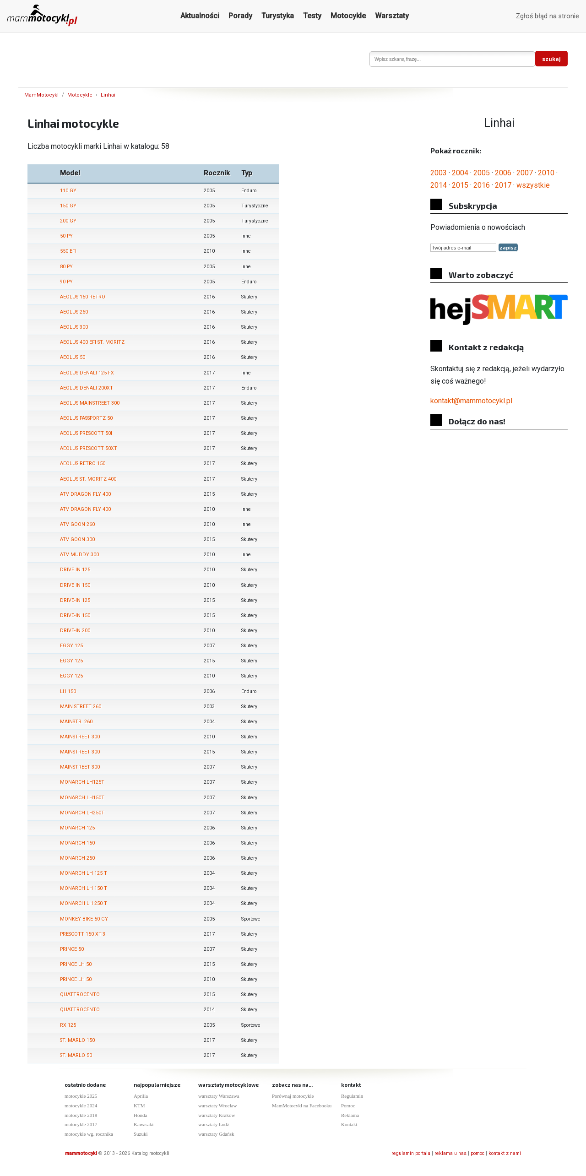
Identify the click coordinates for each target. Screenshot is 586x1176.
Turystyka (277, 15)
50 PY (66, 236)
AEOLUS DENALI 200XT (86, 388)
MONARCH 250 (77, 858)
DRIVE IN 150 (75, 585)
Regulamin (352, 1096)
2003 (438, 172)
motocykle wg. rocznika (89, 1134)
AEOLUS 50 (72, 357)
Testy (312, 15)
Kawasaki (143, 1124)
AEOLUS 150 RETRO (82, 297)
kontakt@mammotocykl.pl (471, 400)
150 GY (68, 206)
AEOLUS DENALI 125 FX (87, 373)
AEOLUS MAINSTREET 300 (89, 403)
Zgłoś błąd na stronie (547, 16)
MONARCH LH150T (82, 798)
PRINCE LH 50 (76, 964)
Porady (240, 15)
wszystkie (533, 185)
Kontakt (349, 1124)
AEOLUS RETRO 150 (82, 463)
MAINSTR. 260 (76, 722)
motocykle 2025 (81, 1096)
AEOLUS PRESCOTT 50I (86, 433)
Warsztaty (392, 15)
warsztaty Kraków (216, 1115)
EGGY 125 (71, 646)
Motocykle (348, 15)
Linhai (108, 95)
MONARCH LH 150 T (83, 888)
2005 (481, 172)
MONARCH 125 (77, 828)
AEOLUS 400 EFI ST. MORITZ (92, 342)
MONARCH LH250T (82, 813)
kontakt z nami (504, 1153)
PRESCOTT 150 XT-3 (82, 934)
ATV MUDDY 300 (79, 555)
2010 (546, 172)
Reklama (350, 1115)
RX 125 (68, 1025)
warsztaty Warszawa (218, 1096)
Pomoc (348, 1105)
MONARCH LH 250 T (83, 903)
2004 (460, 172)
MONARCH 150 (77, 843)
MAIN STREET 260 (80, 707)
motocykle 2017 (81, 1124)
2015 (460, 185)
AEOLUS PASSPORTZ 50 (86, 418)
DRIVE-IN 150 (75, 615)
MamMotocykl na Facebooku (301, 1105)
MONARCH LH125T (82, 782)
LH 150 (68, 691)
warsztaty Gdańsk (216, 1134)
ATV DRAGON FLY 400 (85, 494)
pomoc (477, 1153)
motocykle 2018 (81, 1115)
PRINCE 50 (72, 949)
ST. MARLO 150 (77, 1040)
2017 (503, 185)
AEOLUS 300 (74, 327)
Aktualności (199, 15)
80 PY (66, 267)
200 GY (68, 221)
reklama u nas (450, 1153)
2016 (481, 185)
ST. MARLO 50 (76, 1055)
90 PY (66, 282)
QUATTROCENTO (80, 994)
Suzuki (141, 1134)
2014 (438, 185)
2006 (503, 172)
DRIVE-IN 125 (75, 600)
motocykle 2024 (81, 1105)
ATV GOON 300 (77, 539)
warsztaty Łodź (213, 1124)
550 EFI (68, 251)
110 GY (68, 191)
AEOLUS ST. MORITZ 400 (88, 479)
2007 (524, 172)
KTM (139, 1105)
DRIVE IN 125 (75, 570)
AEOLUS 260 (74, 312)
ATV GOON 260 (77, 524)
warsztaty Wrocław (217, 1105)
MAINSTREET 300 (80, 737)
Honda (140, 1115)
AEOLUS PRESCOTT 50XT (88, 448)
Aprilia (141, 1096)
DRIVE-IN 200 (75, 631)
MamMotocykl (41, 95)
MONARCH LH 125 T (83, 873)
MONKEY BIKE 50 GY (84, 919)
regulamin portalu (410, 1153)
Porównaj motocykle (293, 1096)
